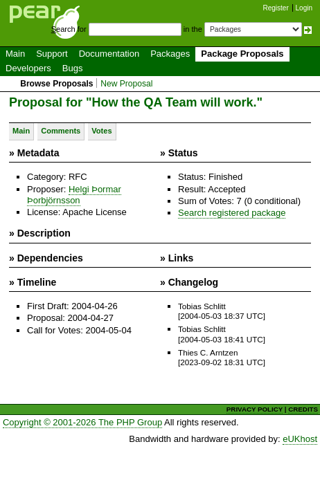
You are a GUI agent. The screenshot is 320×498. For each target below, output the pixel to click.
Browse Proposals (56, 84)
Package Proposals (242, 53)
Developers (28, 68)
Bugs (72, 68)
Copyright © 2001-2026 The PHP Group (82, 422)
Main (15, 53)
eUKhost (300, 439)
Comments (60, 131)
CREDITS (303, 409)
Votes (101, 131)
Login (304, 8)
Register (276, 8)
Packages (170, 53)
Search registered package (231, 213)
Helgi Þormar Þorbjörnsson (74, 194)
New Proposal (126, 84)
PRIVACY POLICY (254, 409)
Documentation (109, 53)
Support (52, 53)
